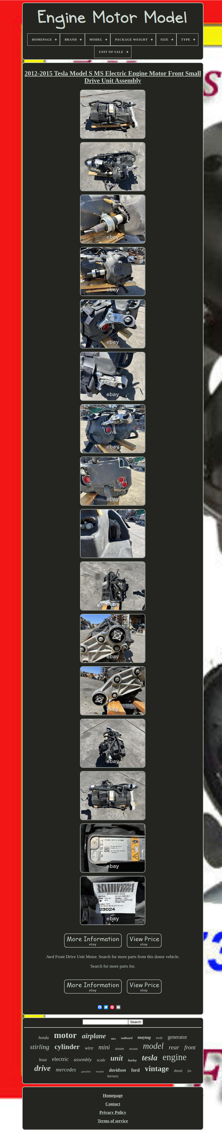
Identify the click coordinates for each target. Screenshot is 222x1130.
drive (42, 1068)
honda (44, 1037)
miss (113, 1038)
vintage (157, 1068)
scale (101, 1060)
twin (159, 1038)
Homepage (113, 1095)
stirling (39, 1047)
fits (189, 1071)
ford (135, 1070)
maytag (144, 1037)
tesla (149, 1057)
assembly (83, 1059)
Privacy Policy (112, 1112)
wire (89, 1048)
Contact (112, 1103)
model (153, 1046)
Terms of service (112, 1120)
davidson (117, 1070)
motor (65, 1035)
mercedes (66, 1070)
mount (133, 1049)
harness (113, 1076)
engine (175, 1057)
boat (43, 1059)
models (100, 1071)
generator (177, 1037)
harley (132, 1060)
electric (60, 1059)
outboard (126, 1038)
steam (119, 1048)
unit (116, 1058)
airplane (94, 1036)
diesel (178, 1071)
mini (104, 1047)
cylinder (67, 1047)
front (190, 1047)
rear (174, 1047)
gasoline (86, 1071)
